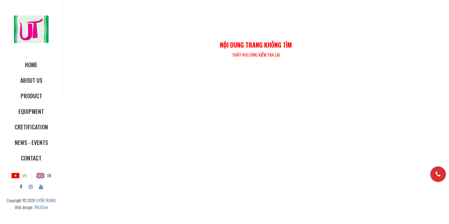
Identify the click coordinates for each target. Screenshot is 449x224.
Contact (31, 158)
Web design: (24, 207)
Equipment (31, 111)
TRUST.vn (41, 207)
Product (31, 96)
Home (31, 65)
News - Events (31, 142)
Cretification (31, 127)
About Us (31, 80)
